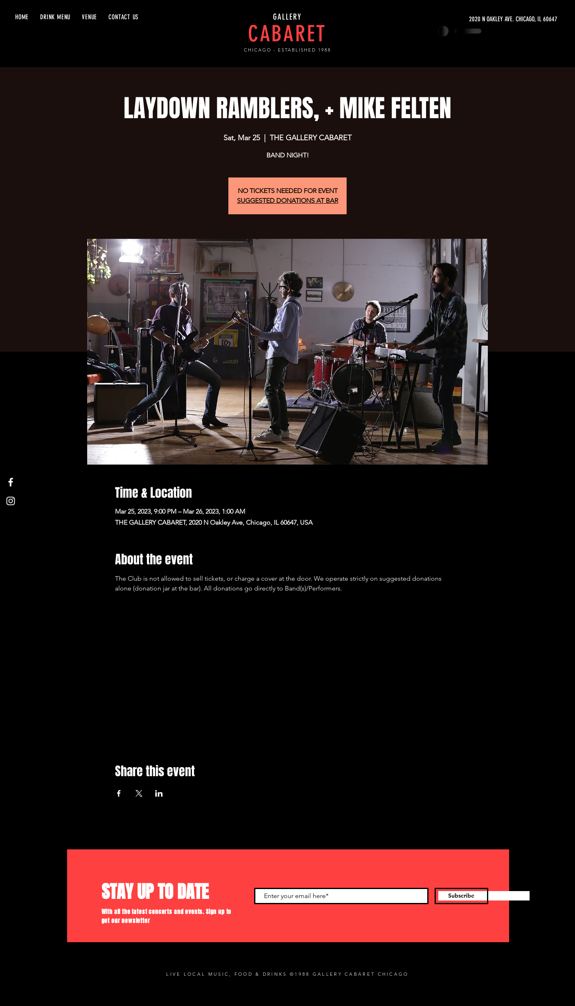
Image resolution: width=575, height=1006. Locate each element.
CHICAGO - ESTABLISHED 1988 (287, 50)
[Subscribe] (461, 896)
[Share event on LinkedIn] (159, 793)
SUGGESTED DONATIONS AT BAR (287, 200)
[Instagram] (10, 501)
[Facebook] (10, 482)
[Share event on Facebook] (119, 793)
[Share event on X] (139, 793)
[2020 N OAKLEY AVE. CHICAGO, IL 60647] (480, 19)
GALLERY (287, 17)
